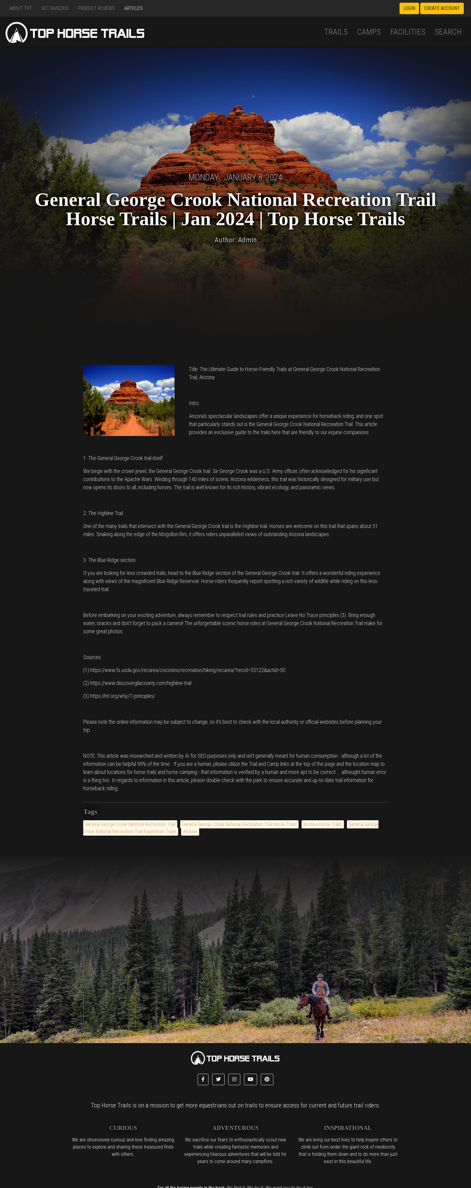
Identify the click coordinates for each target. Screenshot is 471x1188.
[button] (203, 1079)
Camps (369, 32)
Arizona (190, 831)
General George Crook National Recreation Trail (130, 824)
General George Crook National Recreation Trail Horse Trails (239, 824)
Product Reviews (96, 8)
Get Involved (54, 8)
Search (448, 32)
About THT (21, 8)
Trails (336, 32)
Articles (133, 8)
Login (409, 8)
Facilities (407, 32)
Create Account (442, 8)
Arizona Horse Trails (322, 824)
